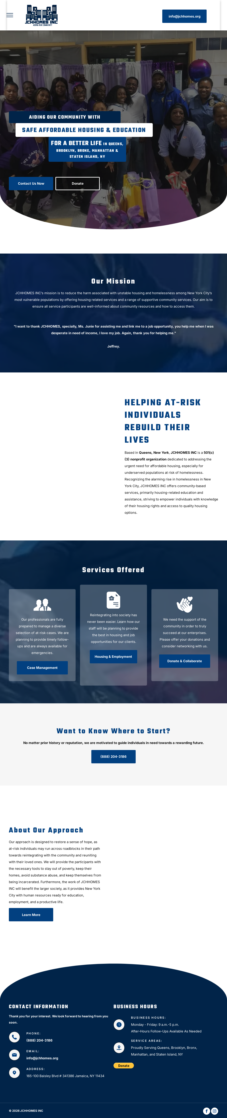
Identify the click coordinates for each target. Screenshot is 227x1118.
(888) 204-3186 (39, 1040)
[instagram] (214, 1112)
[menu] (10, 15)
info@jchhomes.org (42, 1058)
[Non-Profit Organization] (140, 869)
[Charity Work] (61, 456)
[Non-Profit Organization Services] (193, 878)
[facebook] (206, 1112)
